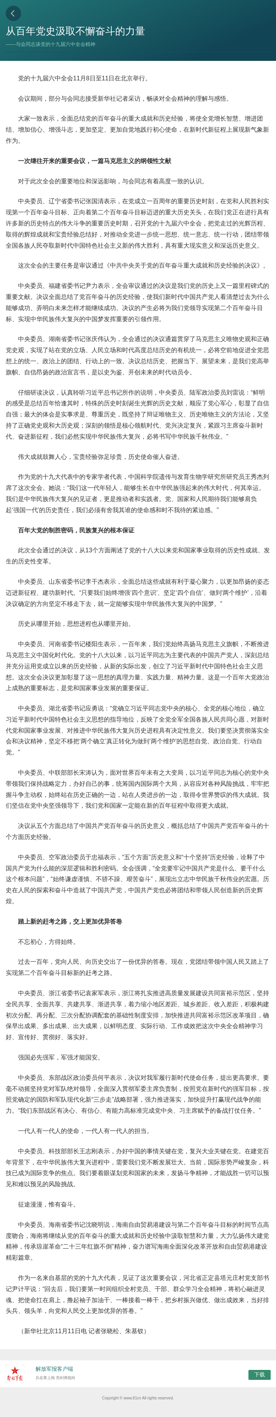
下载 (259, 1374)
